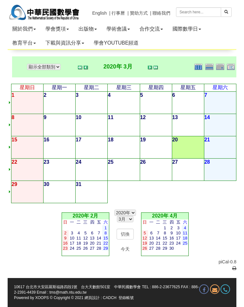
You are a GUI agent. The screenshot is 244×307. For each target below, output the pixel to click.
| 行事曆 (117, 13)
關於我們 (24, 29)
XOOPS (42, 298)
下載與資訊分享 (64, 43)
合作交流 (151, 29)
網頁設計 (92, 298)
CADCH (110, 298)
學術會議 (118, 29)
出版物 (87, 29)
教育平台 (24, 43)
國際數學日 (187, 29)
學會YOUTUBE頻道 (116, 43)
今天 (125, 249)
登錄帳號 (126, 298)
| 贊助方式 (137, 13)
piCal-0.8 (227, 261)
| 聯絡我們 (160, 13)
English (99, 13)
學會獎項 (57, 29)
